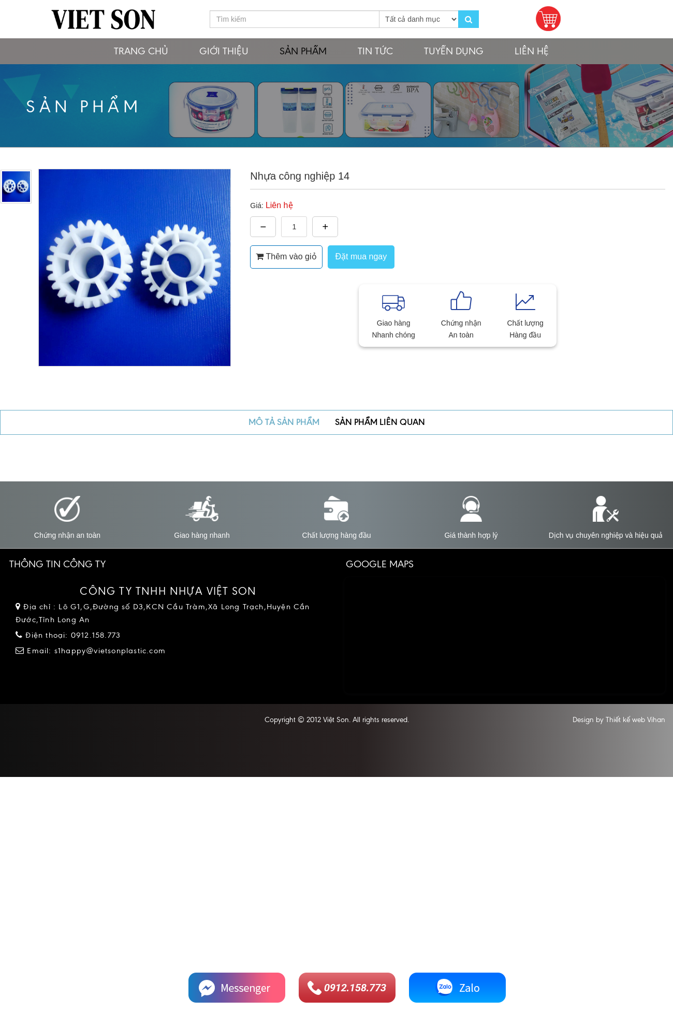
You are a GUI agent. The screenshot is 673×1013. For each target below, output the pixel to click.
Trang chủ (141, 51)
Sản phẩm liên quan (380, 422)
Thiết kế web (625, 719)
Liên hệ (532, 51)
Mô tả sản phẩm (283, 422)
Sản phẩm (303, 51)
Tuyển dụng (454, 51)
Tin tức (375, 51)
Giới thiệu (223, 51)
